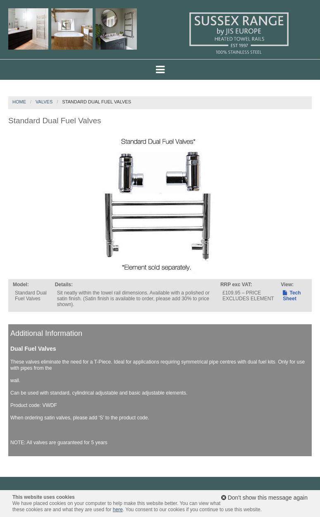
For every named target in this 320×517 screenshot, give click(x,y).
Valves (44, 101)
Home (19, 101)
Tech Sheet (292, 296)
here (118, 509)
